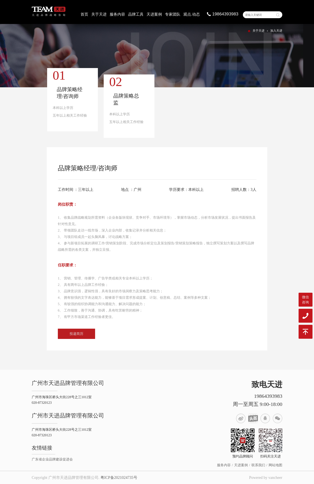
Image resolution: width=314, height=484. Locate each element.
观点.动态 (191, 14)
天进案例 (154, 14)
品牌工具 (136, 14)
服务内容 (117, 14)
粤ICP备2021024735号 (118, 477)
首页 (84, 14)
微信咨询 (305, 299)
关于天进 (99, 14)
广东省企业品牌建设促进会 (52, 459)
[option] (72, 102)
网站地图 (275, 465)
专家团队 (172, 14)
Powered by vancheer (265, 477)
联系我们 (258, 465)
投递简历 (76, 336)
